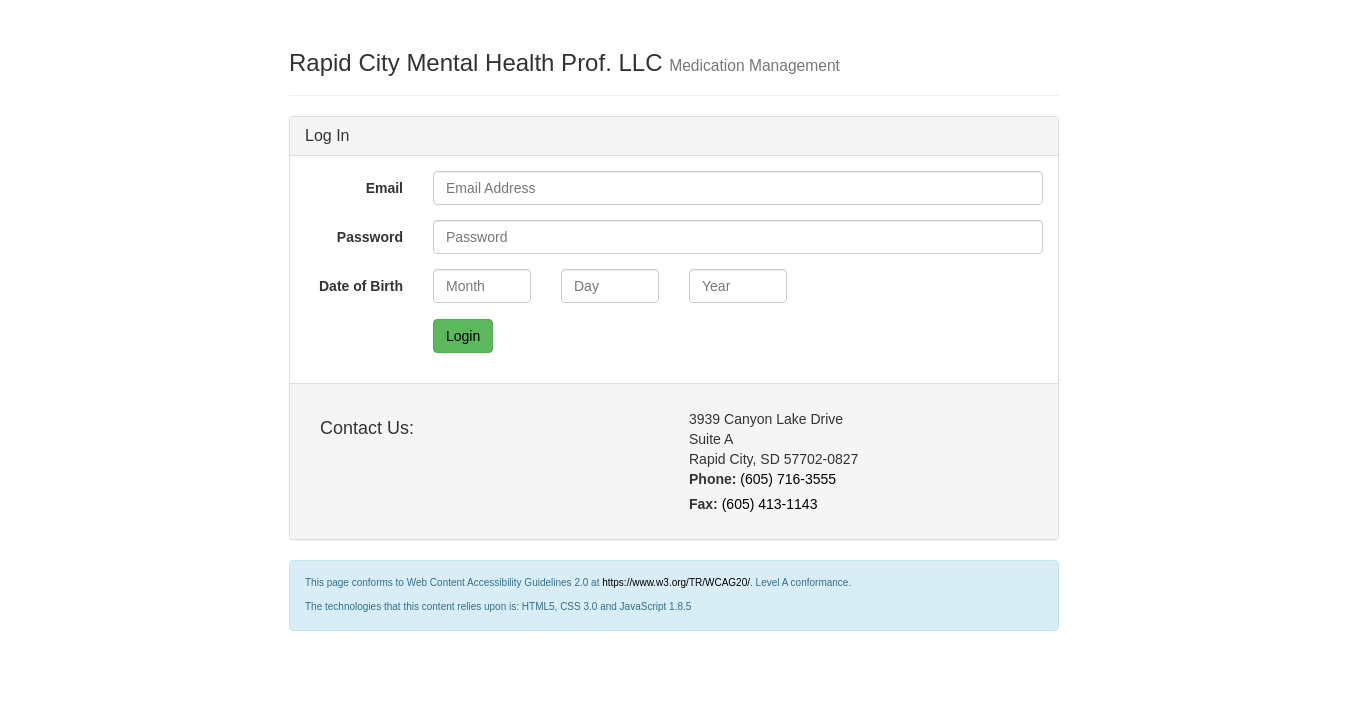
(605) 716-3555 (788, 479)
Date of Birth (361, 286)
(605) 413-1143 (770, 504)
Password (370, 237)
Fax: (703, 504)
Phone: (712, 479)
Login (463, 336)
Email (384, 188)
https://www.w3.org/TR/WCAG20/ (676, 582)
